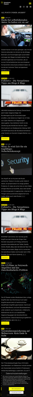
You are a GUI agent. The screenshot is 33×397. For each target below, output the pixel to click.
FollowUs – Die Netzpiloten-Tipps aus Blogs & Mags (15, 81)
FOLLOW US (4, 78)
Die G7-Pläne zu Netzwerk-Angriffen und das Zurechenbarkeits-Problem (14, 267)
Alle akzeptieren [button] (16, 389)
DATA (3, 17)
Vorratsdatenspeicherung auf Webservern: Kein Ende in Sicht (15, 333)
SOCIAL (3, 263)
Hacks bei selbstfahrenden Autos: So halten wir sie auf (15, 21)
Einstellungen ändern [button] (16, 392)
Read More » (5, 72)
